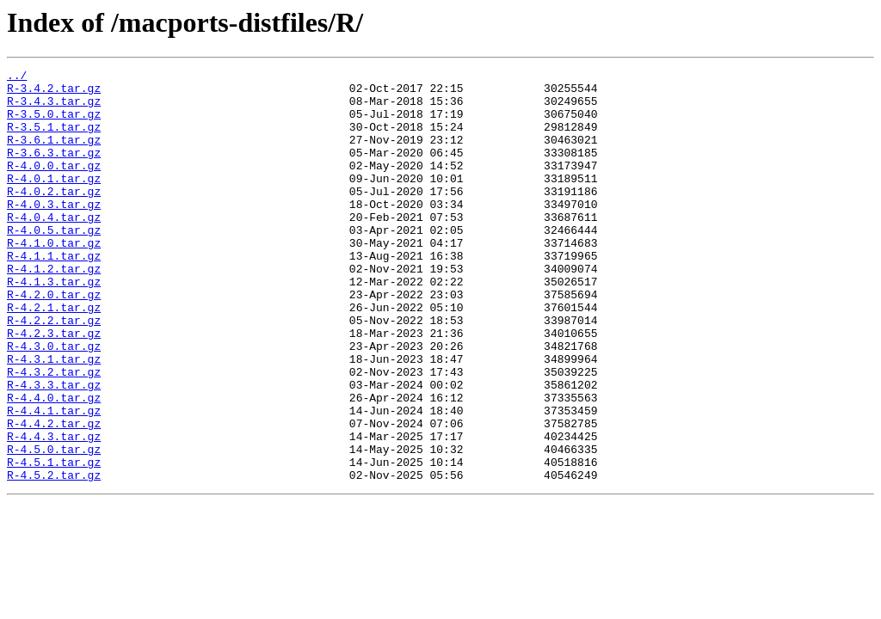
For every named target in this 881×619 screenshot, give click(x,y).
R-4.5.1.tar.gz (54, 541)
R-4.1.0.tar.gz (54, 278)
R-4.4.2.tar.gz (54, 495)
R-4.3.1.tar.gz (54, 418)
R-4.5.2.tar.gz (54, 557)
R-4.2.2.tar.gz (54, 371)
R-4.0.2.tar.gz (54, 216)
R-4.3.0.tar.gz (54, 402)
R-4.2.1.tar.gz (54, 356)
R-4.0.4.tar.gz (54, 247)
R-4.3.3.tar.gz (54, 449)
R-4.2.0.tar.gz (54, 340)
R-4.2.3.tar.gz (54, 387)
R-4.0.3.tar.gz (54, 232)
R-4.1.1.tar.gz (54, 294)
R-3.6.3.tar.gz (54, 170)
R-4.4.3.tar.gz (54, 510)
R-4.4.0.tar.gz (54, 464)
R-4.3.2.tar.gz (54, 433)
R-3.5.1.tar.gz (54, 139)
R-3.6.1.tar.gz (54, 154)
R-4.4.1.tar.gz (54, 479)
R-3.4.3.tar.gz (54, 108)
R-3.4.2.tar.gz (54, 93)
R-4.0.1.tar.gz (54, 201)
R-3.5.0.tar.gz (54, 124)
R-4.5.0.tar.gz (54, 526)
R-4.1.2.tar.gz (54, 309)
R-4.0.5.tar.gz (54, 263)
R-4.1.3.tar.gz (54, 325)
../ (17, 77)
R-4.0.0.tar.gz (54, 185)
